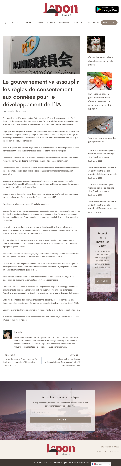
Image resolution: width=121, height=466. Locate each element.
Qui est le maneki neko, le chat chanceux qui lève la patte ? (100, 61)
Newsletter (109, 22)
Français (97, 464)
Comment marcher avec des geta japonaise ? (102, 139)
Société (39, 22)
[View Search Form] (4, 23)
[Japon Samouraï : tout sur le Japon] (60, 9)
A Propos (114, 451)
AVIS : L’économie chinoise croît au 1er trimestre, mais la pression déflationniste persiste (102, 170)
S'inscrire (103, 280)
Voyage (51, 22)
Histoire (16, 22)
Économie (64, 22)
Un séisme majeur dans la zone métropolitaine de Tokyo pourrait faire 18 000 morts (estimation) (61, 360)
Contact (101, 451)
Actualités (93, 22)
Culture (27, 22)
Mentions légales (110, 447)
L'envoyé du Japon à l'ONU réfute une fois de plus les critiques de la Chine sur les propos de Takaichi (21, 360)
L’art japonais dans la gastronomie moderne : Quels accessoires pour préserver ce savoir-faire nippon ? (100, 101)
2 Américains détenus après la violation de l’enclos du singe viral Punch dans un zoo (101, 153)
